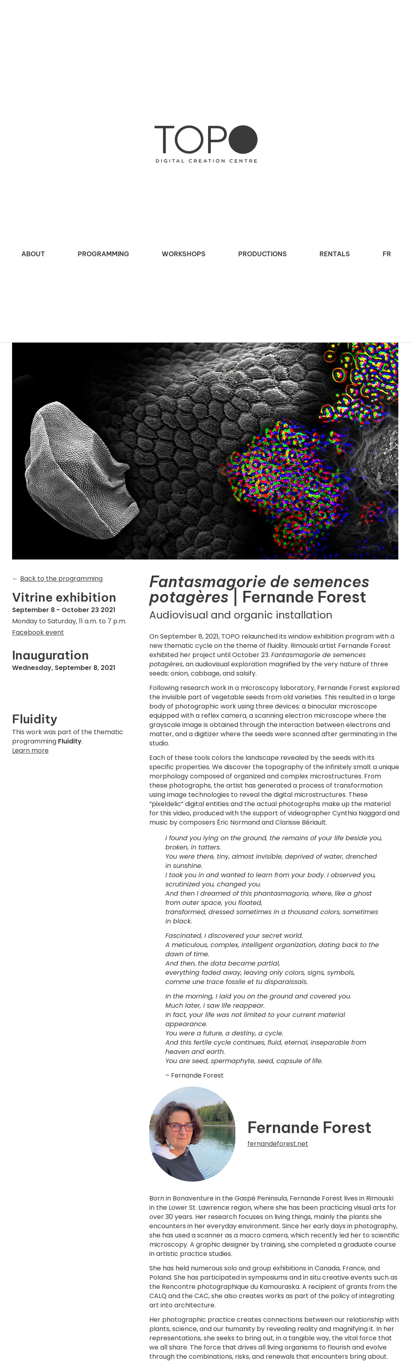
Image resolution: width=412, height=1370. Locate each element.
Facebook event (38, 632)
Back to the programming (61, 578)
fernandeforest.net (277, 1143)
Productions (262, 254)
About (33, 254)
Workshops (184, 254)
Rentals (334, 254)
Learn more (30, 750)
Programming (103, 254)
